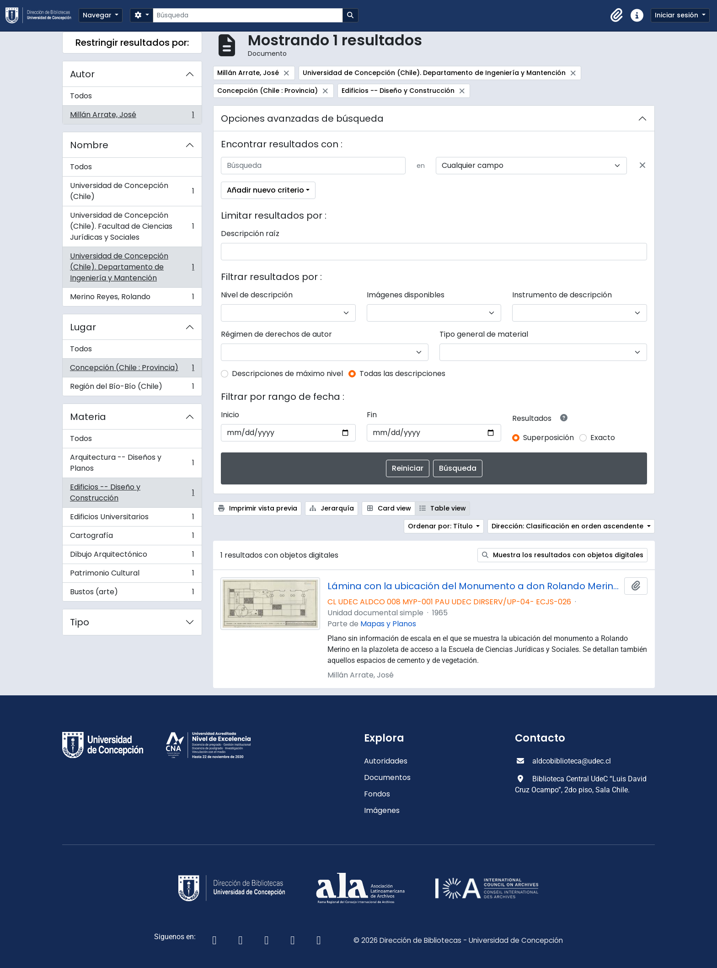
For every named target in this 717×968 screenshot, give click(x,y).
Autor (82, 74)
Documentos (387, 777)
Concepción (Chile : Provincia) (132, 369)
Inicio (230, 414)
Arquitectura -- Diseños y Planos (132, 462)
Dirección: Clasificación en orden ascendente (568, 526)
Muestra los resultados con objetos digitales (563, 554)
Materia (88, 416)
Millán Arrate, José (132, 116)
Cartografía (132, 537)
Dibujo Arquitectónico (132, 556)
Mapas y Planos (388, 623)
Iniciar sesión (677, 15)
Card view (388, 508)
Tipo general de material (483, 334)
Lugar (83, 327)
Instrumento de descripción (562, 295)
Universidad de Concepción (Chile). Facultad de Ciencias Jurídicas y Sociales (132, 226)
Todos (81, 96)
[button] (617, 15)
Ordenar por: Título (441, 526)
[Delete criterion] (642, 165)
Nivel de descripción (257, 295)
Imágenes (382, 810)
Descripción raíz (250, 233)
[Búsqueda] (247, 15)
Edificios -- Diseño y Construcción (132, 492)
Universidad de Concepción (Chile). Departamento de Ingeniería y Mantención (132, 267)
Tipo (79, 622)
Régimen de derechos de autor (276, 334)
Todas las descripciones (402, 373)
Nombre (89, 145)
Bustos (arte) (132, 593)
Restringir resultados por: (132, 42)
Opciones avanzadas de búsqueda (302, 118)
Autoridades (385, 761)
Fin (372, 414)
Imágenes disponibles (405, 295)
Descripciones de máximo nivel (287, 373)
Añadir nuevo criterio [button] (265, 190)
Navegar (98, 15)
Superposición (548, 437)
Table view (442, 508)
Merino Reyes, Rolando (132, 298)
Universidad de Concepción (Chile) (132, 191)
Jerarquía (331, 508)
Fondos (377, 794)
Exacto (602, 437)
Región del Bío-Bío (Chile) (132, 388)
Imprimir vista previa (257, 508)
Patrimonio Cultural (132, 575)
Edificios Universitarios (132, 519)
